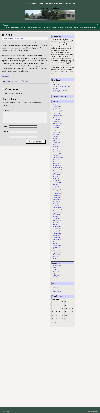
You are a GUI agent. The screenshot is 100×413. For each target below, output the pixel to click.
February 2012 (57, 245)
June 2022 (56, 146)
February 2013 (57, 233)
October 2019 (56, 171)
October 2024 (57, 121)
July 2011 (55, 256)
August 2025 (56, 117)
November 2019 (57, 169)
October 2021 (56, 155)
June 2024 (56, 127)
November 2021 (57, 154)
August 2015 (56, 214)
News (54, 273)
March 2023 (56, 140)
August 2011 (56, 254)
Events (55, 267)
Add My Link (15, 27)
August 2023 (56, 134)
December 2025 (57, 110)
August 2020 (56, 159)
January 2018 (56, 192)
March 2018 (56, 188)
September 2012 (57, 239)
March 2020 (56, 163)
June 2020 (56, 161)
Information (56, 271)
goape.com (5, 76)
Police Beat (56, 275)
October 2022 (57, 142)
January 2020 (57, 165)
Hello (54, 269)
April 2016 (56, 205)
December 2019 (57, 167)
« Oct (52, 323)
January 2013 (56, 235)
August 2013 (56, 230)
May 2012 (55, 243)
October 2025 (57, 114)
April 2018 (56, 186)
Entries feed (56, 288)
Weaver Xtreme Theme (94, 411)
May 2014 (55, 224)
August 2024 (56, 125)
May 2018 (55, 184)
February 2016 (57, 207)
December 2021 (57, 152)
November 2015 (57, 209)
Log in (54, 286)
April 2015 (56, 216)
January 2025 (56, 119)
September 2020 (58, 157)
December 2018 (57, 182)
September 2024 (57, 123)
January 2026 (57, 108)
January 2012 (56, 247)
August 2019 (56, 174)
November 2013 (57, 228)
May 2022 (56, 148)
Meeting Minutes (57, 27)
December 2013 (57, 226)
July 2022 (55, 144)
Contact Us (47, 27)
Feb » (56, 323)
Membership (68, 27)
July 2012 (55, 241)
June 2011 (55, 258)
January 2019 (56, 180)
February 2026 (57, 106)
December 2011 (57, 249)
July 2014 (55, 222)
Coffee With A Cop (58, 92)
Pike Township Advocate (88, 27)
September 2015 (57, 213)
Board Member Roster (35, 27)
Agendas (23, 27)
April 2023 (56, 138)
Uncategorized (57, 279)
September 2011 (57, 253)
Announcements (13, 81)
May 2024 (56, 129)
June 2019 (56, 178)
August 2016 (56, 201)
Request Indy (56, 84)
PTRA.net (5, 25)
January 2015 (56, 218)
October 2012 (56, 237)
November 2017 (57, 195)
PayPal (76, 27)
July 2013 (55, 232)
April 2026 (56, 104)
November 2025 (57, 112)
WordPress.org (57, 291)
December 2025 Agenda (60, 90)
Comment (7, 110)
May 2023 (55, 136)
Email (6, 134)
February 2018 (57, 190)
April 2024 (56, 131)
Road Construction (58, 277)
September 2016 (57, 199)
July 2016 (55, 203)
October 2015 (56, 211)
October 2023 (57, 133)
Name (6, 129)
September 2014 (57, 220)
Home (7, 27)
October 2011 (56, 251)
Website (5, 139)
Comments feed (57, 290)
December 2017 (57, 193)
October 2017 (56, 197)
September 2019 (57, 173)
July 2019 (55, 176)
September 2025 (57, 115)
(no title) (55, 82)
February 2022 (57, 150)
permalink (26, 81)
